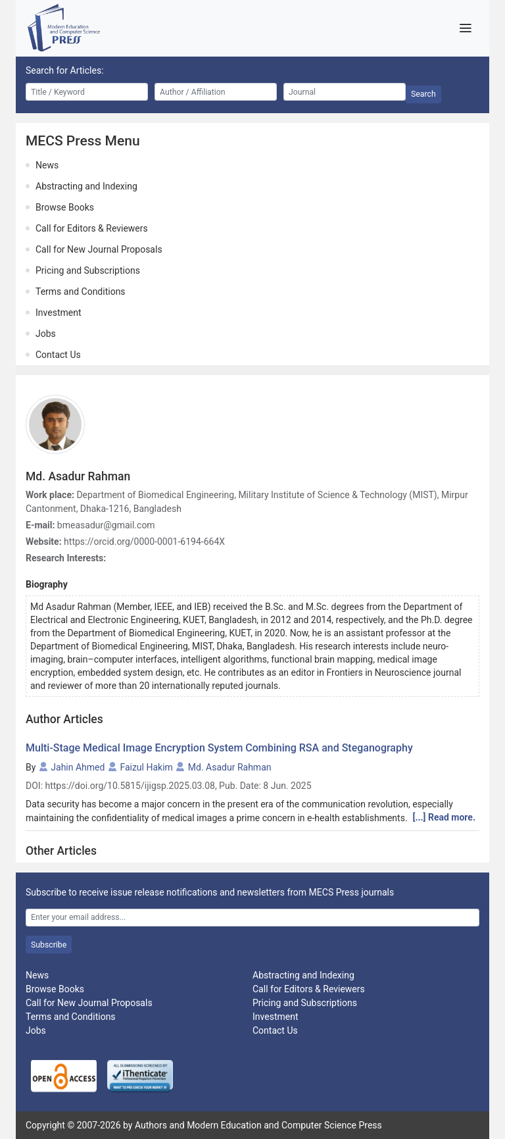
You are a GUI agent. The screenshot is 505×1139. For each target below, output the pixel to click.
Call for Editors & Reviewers (92, 228)
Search (423, 94)
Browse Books (65, 207)
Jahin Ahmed (78, 767)
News (47, 165)
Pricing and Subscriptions (88, 270)
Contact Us (58, 354)
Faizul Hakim (146, 767)
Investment (58, 312)
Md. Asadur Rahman (230, 767)
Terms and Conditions (81, 291)
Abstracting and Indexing (86, 186)
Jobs (46, 333)
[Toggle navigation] (465, 28)
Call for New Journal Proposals (99, 249)
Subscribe (48, 944)
